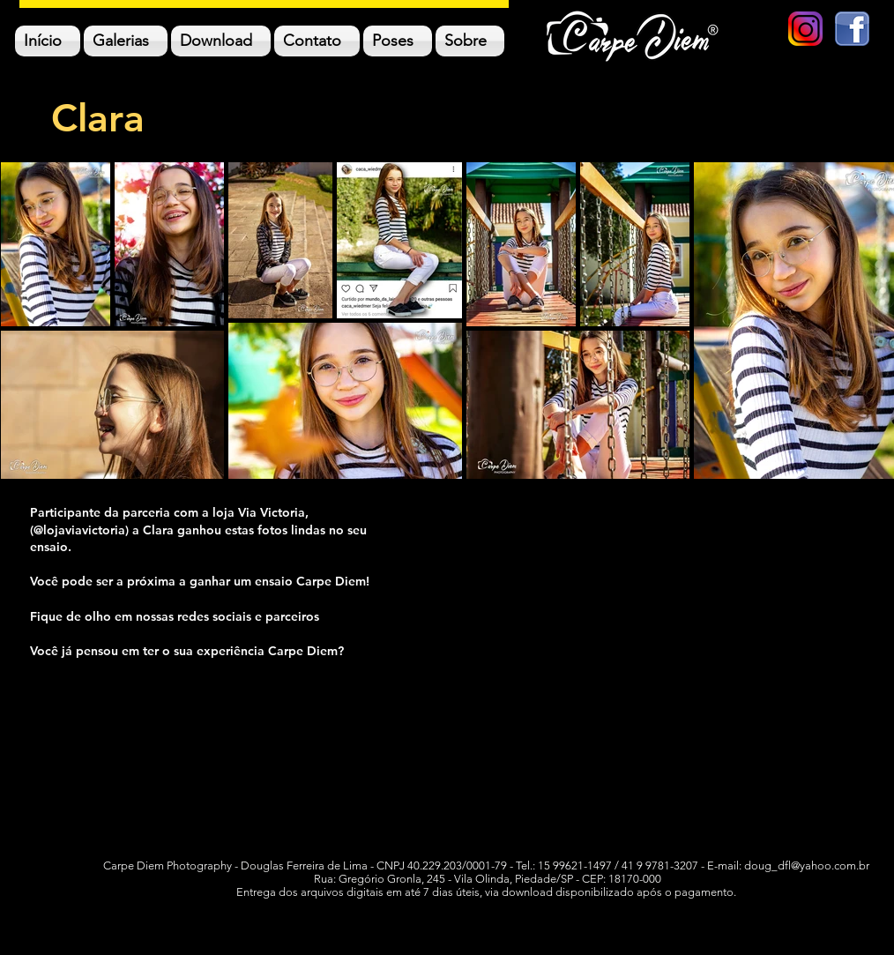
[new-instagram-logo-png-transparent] (805, 28)
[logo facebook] (852, 28)
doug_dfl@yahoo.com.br (806, 865)
